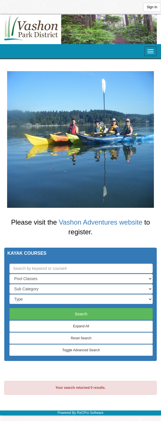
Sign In (152, 7)
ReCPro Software (90, 413)
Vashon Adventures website (100, 222)
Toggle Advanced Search (81, 350)
